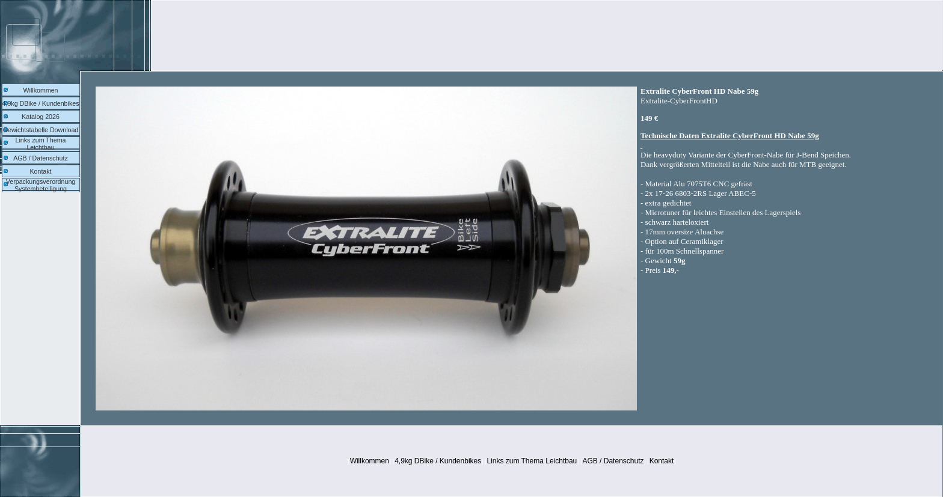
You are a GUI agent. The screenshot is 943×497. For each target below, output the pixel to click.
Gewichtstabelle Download (41, 129)
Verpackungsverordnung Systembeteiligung (41, 185)
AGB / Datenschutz (40, 158)
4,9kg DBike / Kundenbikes (40, 103)
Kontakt (40, 171)
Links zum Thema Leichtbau (41, 143)
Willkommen (40, 90)
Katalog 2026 (41, 116)
